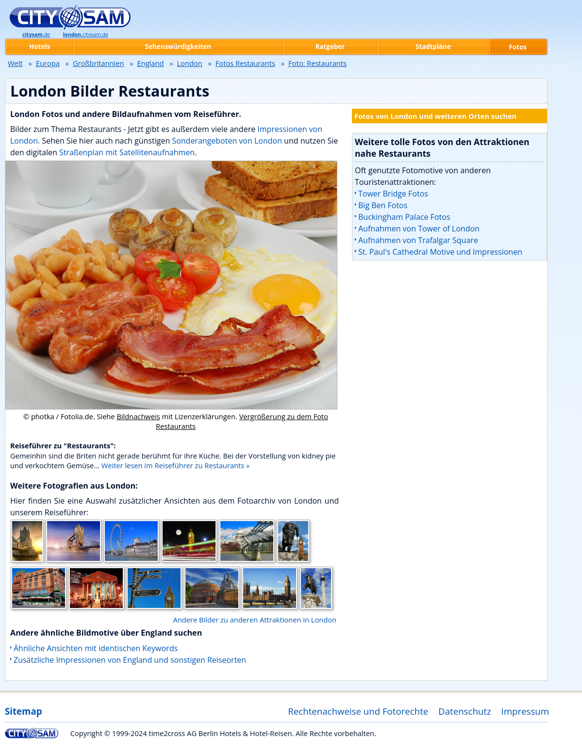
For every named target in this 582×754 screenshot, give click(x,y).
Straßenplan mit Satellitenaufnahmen (127, 152)
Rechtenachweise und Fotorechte (358, 711)
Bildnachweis (138, 416)
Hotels (39, 46)
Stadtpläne (433, 46)
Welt (15, 63)
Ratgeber (330, 46)
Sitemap (23, 711)
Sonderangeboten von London (227, 140)
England (150, 63)
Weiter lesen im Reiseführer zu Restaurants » (175, 465)
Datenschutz (464, 711)
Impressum (525, 711)
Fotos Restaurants (245, 63)
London (189, 63)
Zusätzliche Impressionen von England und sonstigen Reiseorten (130, 660)
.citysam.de (85, 34)
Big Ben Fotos (382, 205)
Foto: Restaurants (317, 63)
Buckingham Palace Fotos (404, 217)
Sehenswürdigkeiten (178, 46)
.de (36, 34)
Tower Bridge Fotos (393, 193)
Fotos (518, 47)
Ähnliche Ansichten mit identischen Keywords (96, 648)
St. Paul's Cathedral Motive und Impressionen (440, 251)
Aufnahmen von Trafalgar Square (418, 240)
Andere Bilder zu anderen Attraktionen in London (254, 619)
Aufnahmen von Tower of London (419, 228)
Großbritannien (98, 63)
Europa (48, 63)
